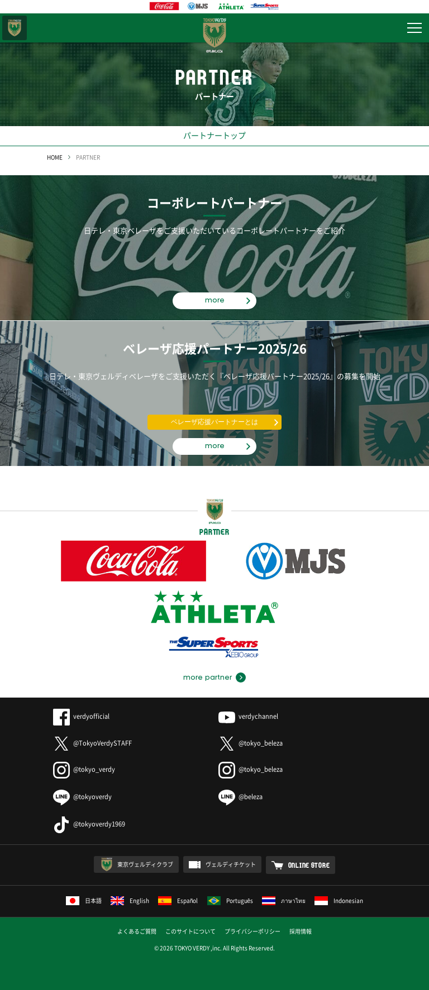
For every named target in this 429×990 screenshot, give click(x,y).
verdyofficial (81, 716)
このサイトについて (190, 931)
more (215, 300)
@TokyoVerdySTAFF (92, 743)
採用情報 (300, 931)
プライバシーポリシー (252, 931)
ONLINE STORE (309, 865)
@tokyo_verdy (84, 769)
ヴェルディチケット (231, 864)
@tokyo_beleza (250, 743)
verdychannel (248, 716)
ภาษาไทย (284, 900)
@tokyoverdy (82, 796)
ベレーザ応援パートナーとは (214, 422)
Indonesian (338, 900)
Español (178, 900)
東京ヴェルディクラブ (145, 864)
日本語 (84, 900)
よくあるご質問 (136, 931)
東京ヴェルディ (14, 28)
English (130, 900)
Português (230, 900)
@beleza (240, 796)
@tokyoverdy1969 (89, 824)
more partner (207, 677)
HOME (55, 157)
